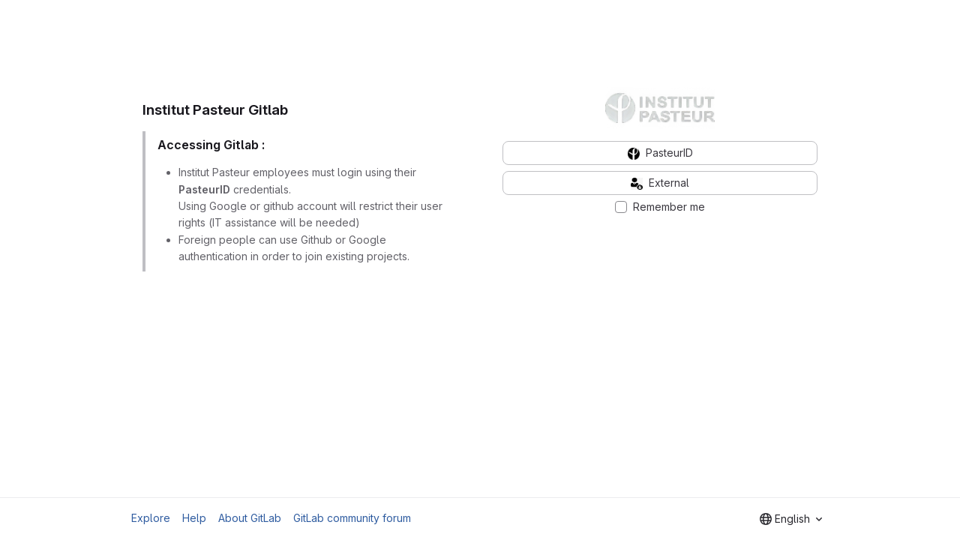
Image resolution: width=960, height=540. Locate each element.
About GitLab (249, 518)
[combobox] (791, 519)
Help (194, 518)
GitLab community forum (352, 518)
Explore (150, 518)
